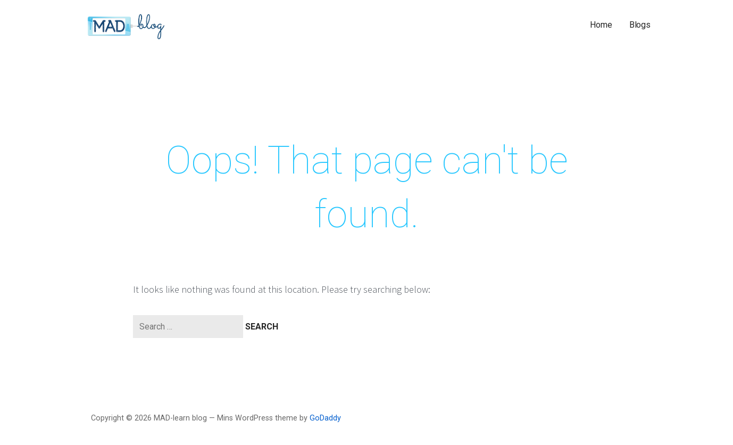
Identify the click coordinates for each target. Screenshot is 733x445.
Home (601, 25)
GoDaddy (325, 418)
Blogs (640, 25)
